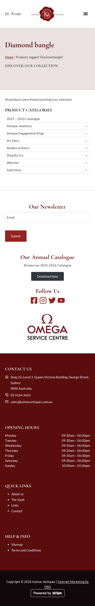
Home (9, 57)
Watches (13, 163)
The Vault (18, 500)
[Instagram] (43, 300)
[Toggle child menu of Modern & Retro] (86, 148)
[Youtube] (61, 300)
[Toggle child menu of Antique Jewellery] (86, 126)
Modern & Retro (18, 148)
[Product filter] (7, 14)
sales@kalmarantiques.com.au (31, 402)
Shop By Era (15, 155)
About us (17, 494)
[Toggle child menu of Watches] (86, 162)
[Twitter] (52, 300)
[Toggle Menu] (85, 13)
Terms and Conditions (26, 550)
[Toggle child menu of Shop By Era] (86, 155)
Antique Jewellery (19, 126)
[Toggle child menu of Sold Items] (86, 170)
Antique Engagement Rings (25, 133)
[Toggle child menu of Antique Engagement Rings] (86, 133)
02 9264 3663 (21, 395)
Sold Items (14, 170)
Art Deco (13, 140)
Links (15, 505)
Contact (17, 511)
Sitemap (17, 544)
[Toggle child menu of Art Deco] (86, 140)
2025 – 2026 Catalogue (23, 119)
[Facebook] (34, 300)
